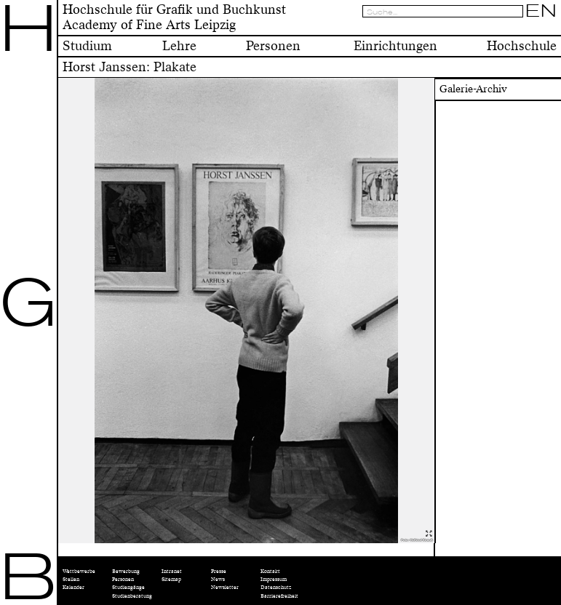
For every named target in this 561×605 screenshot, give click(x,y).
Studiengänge (128, 587)
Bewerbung (126, 571)
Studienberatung (132, 596)
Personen (123, 579)
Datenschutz (275, 587)
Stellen (71, 579)
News (218, 579)
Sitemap (171, 579)
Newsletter (225, 587)
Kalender (73, 587)
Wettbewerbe (79, 571)
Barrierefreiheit (279, 596)
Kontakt (270, 571)
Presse (218, 571)
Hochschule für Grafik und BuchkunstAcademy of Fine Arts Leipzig (174, 17)
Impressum (273, 579)
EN (541, 10)
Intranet (172, 571)
